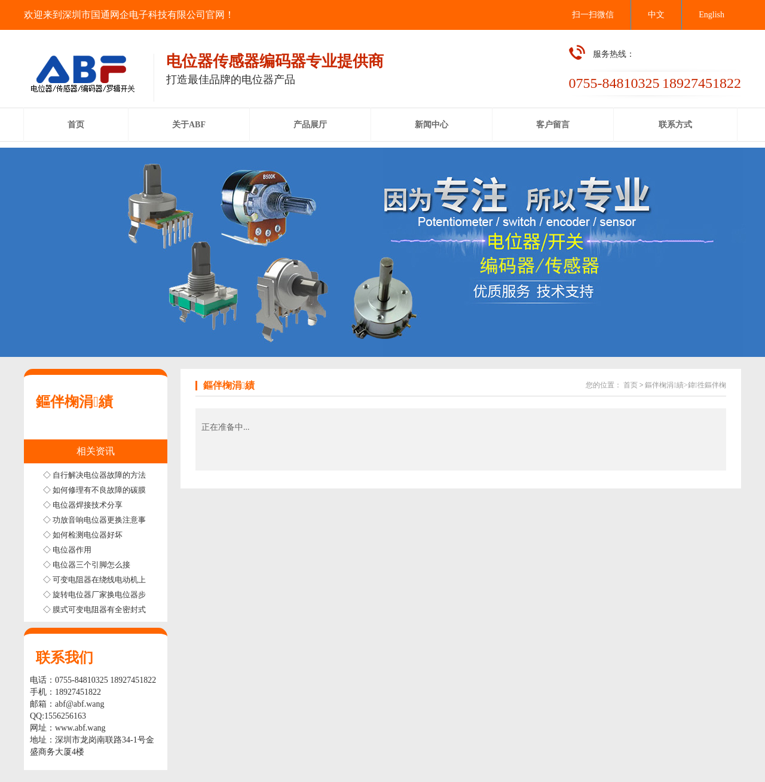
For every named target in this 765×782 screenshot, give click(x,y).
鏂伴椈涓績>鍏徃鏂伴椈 (685, 385)
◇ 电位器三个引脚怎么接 (86, 564)
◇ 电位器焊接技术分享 (83, 504)
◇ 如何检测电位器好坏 (83, 534)
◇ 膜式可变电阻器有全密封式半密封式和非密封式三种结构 (145, 609)
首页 (630, 385)
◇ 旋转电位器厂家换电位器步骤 (98, 594)
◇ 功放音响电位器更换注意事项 (98, 519)
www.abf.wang (80, 727)
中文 (656, 14)
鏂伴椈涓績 (74, 402)
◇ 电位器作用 (67, 549)
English (711, 14)
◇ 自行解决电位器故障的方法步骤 (102, 475)
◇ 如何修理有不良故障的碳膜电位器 (106, 489)
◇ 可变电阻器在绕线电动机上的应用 (106, 579)
